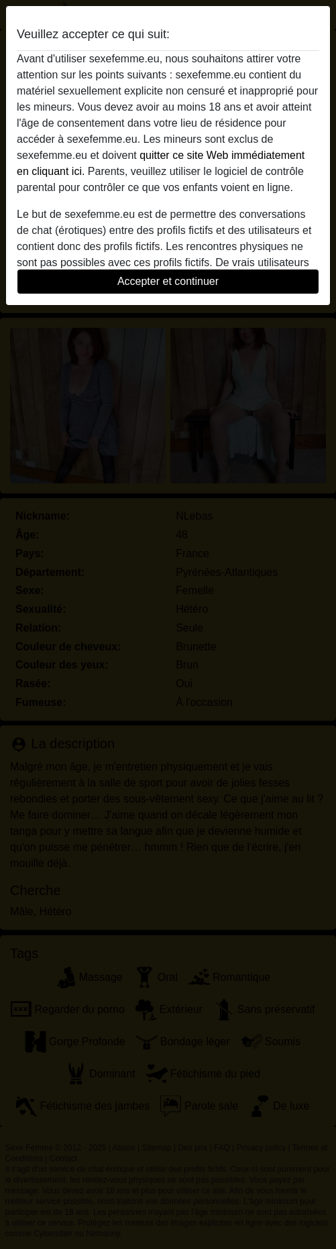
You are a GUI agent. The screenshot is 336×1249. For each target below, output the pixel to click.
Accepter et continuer (168, 281)
